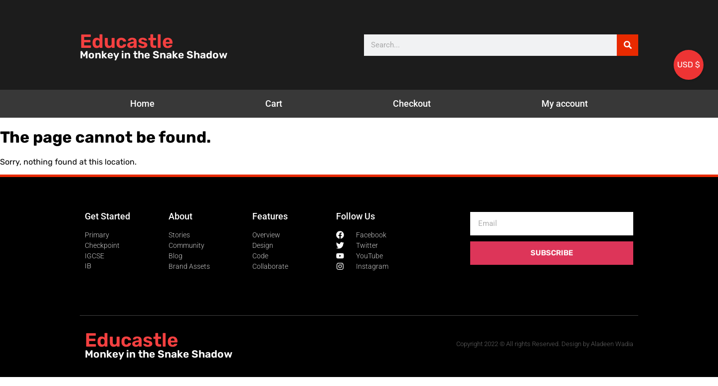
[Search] (627, 45)
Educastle (126, 41)
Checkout (412, 103)
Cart (273, 103)
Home (142, 103)
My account (564, 103)
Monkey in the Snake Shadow (153, 55)
